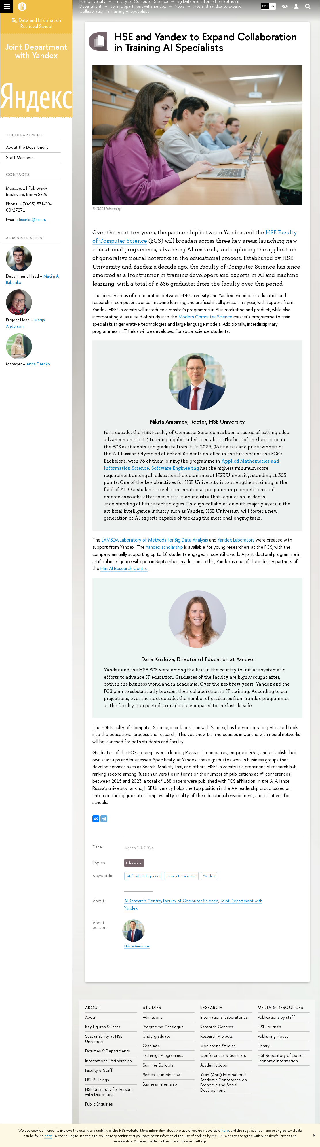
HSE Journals (269, 1026)
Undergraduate (156, 1036)
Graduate (151, 1045)
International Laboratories (223, 1017)
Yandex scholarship (164, 547)
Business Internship (160, 1084)
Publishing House (273, 1036)
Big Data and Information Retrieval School (36, 23)
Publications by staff (276, 1017)
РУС (265, 6)
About (93, 1007)
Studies (152, 1007)
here (225, 1130)
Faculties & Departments (107, 1051)
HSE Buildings (97, 1079)
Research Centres (216, 1026)
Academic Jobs (213, 1065)
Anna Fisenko (38, 364)
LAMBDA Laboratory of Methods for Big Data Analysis (155, 540)
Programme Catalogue (163, 1026)
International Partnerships (108, 1060)
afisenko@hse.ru (31, 219)
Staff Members (19, 157)
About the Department (27, 147)
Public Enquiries (99, 1104)
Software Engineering (175, 468)
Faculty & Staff (99, 1070)
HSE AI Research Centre (124, 568)
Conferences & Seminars (223, 1055)
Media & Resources (281, 1007)
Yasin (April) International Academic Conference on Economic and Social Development (223, 1082)
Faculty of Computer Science (190, 900)
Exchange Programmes (163, 1055)
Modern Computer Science (205, 317)
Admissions (152, 1017)
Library (264, 1045)
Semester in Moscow (162, 1074)
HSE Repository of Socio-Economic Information (281, 1057)
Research (211, 1007)
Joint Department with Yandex (36, 51)
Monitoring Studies (217, 1045)
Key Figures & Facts (102, 1026)
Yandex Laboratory (236, 540)
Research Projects (216, 1036)
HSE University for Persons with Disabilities (109, 1091)
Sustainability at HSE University (103, 1038)
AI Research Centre (142, 900)
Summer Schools (158, 1065)
